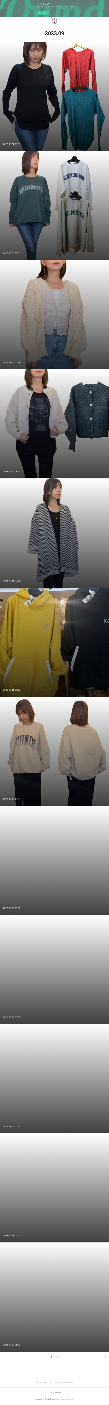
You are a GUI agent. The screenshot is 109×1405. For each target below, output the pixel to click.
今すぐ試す (43, 13)
